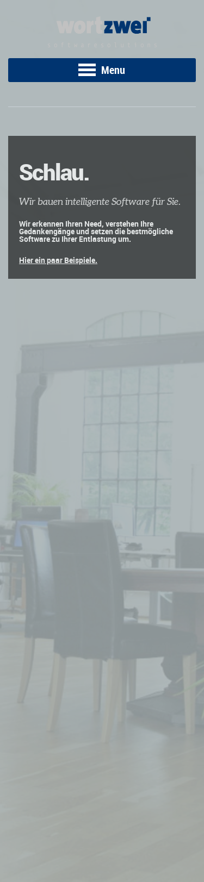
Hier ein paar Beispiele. (58, 260)
